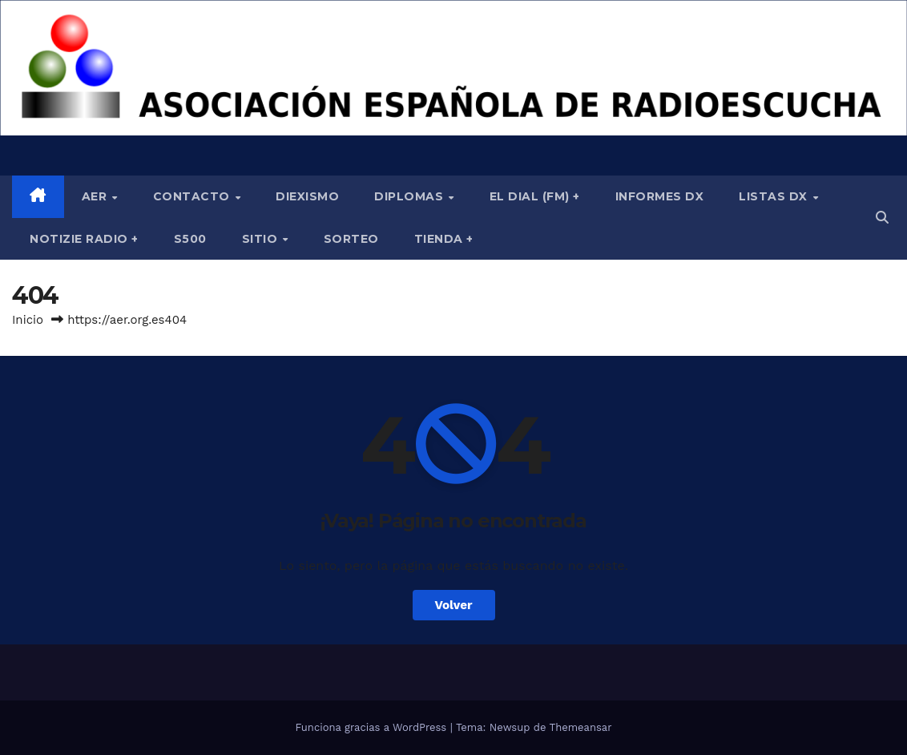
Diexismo (307, 196)
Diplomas (410, 196)
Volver (454, 605)
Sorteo (351, 239)
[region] (453, 67)
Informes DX (659, 196)
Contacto (193, 196)
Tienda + (444, 239)
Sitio (261, 239)
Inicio (27, 320)
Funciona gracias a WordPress (372, 727)
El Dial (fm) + (535, 196)
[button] (882, 217)
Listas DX (775, 196)
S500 (190, 239)
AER (96, 196)
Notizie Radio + (84, 239)
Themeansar (581, 727)
